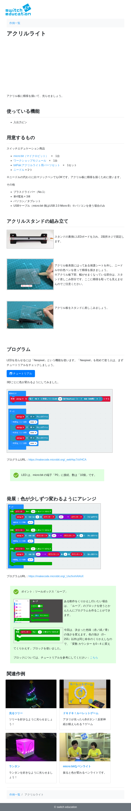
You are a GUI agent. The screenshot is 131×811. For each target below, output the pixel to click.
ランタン (14, 766)
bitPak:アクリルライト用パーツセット (36, 165)
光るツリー (16, 713)
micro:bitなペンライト (77, 766)
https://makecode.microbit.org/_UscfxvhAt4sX (56, 576)
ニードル (18, 169)
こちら (94, 657)
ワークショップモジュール (29, 160)
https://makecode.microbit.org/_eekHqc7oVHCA (57, 459)
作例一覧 (14, 23)
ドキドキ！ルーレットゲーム (80, 713)
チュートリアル (21, 373)
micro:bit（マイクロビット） (30, 156)
